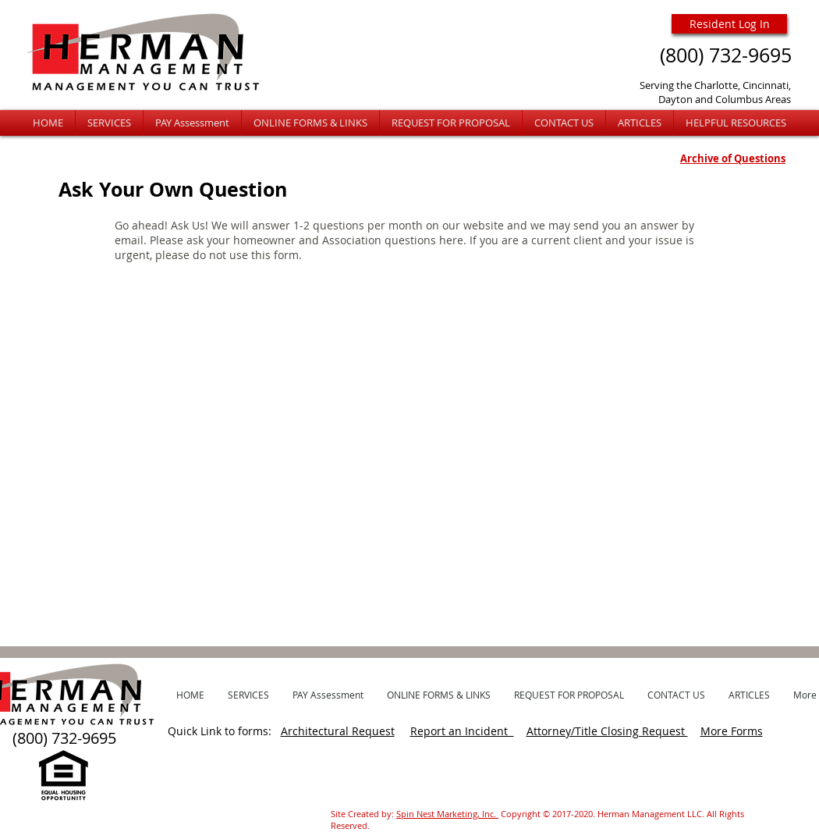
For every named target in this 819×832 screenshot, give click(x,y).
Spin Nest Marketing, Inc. (447, 814)
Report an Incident (462, 731)
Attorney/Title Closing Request (607, 731)
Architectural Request (338, 731)
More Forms (731, 731)
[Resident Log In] (729, 24)
